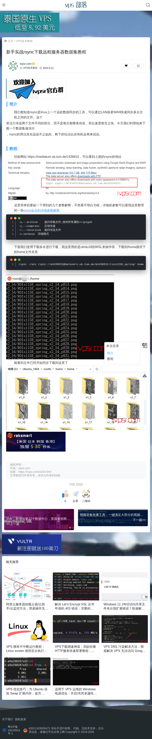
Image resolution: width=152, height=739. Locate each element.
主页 (10, 41)
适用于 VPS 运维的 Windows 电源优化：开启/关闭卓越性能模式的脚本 (76, 691)
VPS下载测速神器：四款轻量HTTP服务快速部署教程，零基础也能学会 (75, 649)
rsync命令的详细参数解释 (42, 210)
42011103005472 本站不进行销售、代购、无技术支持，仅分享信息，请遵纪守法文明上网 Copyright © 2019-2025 (66, 729)
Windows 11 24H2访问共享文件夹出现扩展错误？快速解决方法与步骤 (124, 606)
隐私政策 (20, 718)
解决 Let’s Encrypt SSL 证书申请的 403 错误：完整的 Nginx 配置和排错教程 (74, 606)
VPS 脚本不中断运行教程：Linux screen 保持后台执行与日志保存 (26, 649)
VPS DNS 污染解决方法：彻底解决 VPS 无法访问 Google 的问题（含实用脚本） (124, 649)
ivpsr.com (27, 63)
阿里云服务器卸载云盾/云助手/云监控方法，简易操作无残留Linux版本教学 (27, 606)
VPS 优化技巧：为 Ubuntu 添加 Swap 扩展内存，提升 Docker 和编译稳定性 (27, 691)
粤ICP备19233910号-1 (14, 730)
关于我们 (7, 718)
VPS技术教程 (24, 41)
